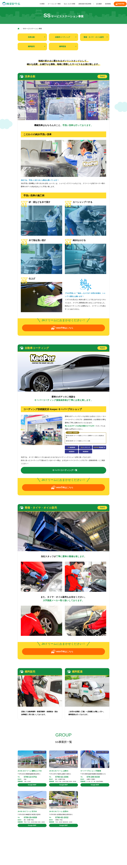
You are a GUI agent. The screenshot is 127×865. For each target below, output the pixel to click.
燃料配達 (62, 46)
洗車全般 (31, 37)
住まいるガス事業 (68, 3)
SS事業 (42, 3)
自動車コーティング (62, 37)
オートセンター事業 (54, 3)
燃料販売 (31, 46)
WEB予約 (119, 3)
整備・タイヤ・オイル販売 (93, 37)
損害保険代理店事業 (83, 3)
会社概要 (97, 3)
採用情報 (105, 3)
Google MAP (32, 786)
